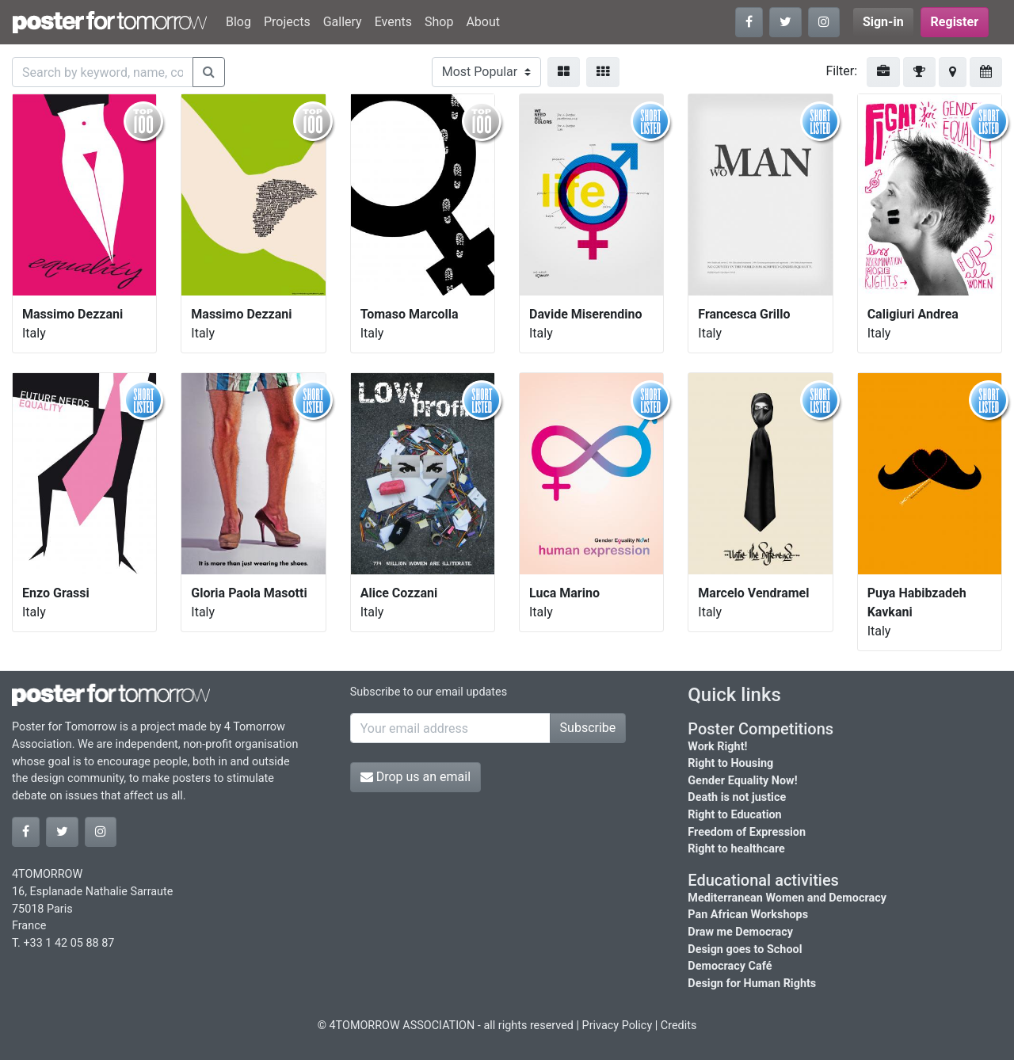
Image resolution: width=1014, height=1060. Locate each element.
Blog (238, 21)
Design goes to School (745, 949)
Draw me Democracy (740, 932)
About (483, 21)
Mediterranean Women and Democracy (787, 898)
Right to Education (734, 815)
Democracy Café (730, 966)
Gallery (342, 21)
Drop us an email (415, 776)
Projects (287, 21)
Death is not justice (737, 797)
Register (954, 21)
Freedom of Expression (747, 832)
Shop (439, 21)
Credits (679, 1025)
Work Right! (717, 746)
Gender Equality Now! (742, 780)
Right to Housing (730, 763)
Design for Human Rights (752, 983)
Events (393, 21)
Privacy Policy (617, 1025)
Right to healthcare (736, 849)
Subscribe (588, 727)
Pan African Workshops (748, 914)
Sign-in (883, 21)
